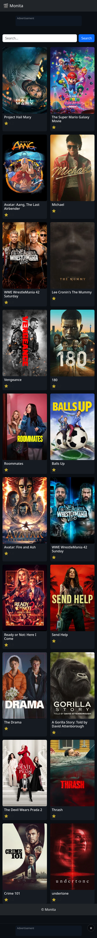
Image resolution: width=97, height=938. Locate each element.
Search (86, 38)
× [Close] (91, 928)
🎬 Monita (13, 5)
